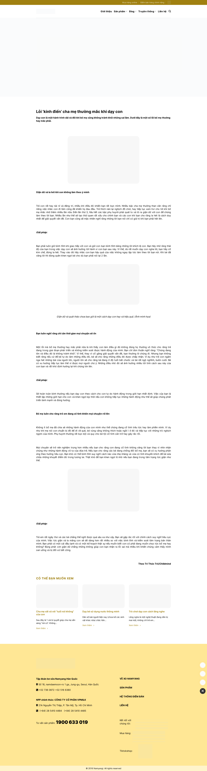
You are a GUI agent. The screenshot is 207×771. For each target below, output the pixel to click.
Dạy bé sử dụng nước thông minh (100, 611)
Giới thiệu (106, 11)
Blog (132, 11)
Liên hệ (162, 11)
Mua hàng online (129, 2)
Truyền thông (147, 11)
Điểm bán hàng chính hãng (152, 2)
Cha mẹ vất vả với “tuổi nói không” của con (55, 613)
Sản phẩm (120, 11)
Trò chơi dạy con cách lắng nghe (147, 611)
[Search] (170, 11)
